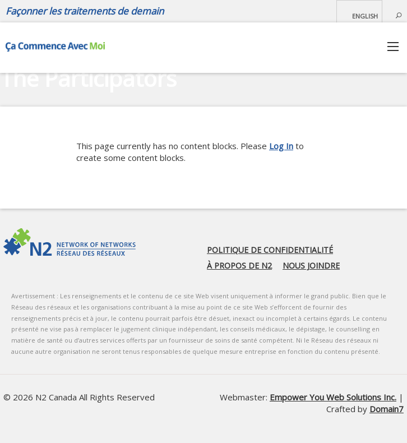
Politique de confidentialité (270, 249)
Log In (281, 145)
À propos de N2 (239, 265)
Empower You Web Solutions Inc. (333, 397)
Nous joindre (311, 265)
